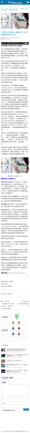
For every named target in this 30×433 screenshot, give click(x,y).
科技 (10, 8)
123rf (20, 176)
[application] (15, 43)
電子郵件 (3, 403)
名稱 (2, 397)
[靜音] (23, 43)
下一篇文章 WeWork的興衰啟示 (23, 303)
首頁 (2, 8)
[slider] (13, 43)
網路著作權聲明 (7, 286)
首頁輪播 (16, 8)
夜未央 (18, 37)
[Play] (2, 43)
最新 (7, 8)
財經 (12, 8)
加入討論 (4, 377)
